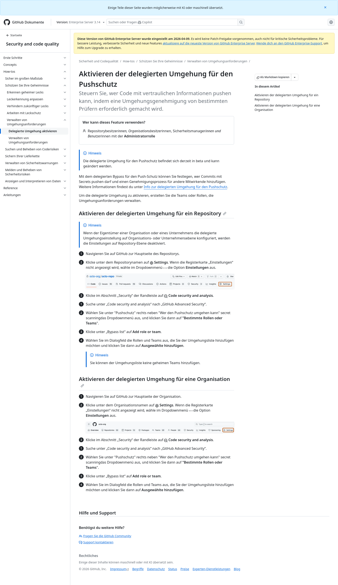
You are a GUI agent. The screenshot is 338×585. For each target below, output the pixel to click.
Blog (237, 569)
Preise (184, 569)
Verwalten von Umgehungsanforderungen (217, 61)
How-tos (129, 61)
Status (172, 569)
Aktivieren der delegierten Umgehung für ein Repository (152, 213)
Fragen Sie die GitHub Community (105, 536)
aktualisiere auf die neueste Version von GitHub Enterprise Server (209, 43)
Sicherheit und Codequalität (98, 61)
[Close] (325, 7)
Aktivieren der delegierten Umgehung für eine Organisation (154, 381)
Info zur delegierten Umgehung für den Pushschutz (185, 186)
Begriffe (138, 569)
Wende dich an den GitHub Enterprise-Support (289, 43)
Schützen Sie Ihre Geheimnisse (161, 61)
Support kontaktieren (96, 542)
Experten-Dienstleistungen (211, 569)
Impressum (118, 569)
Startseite (14, 35)
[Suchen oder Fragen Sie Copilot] (175, 22)
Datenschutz (156, 569)
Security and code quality (32, 44)
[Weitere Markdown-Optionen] (294, 77)
